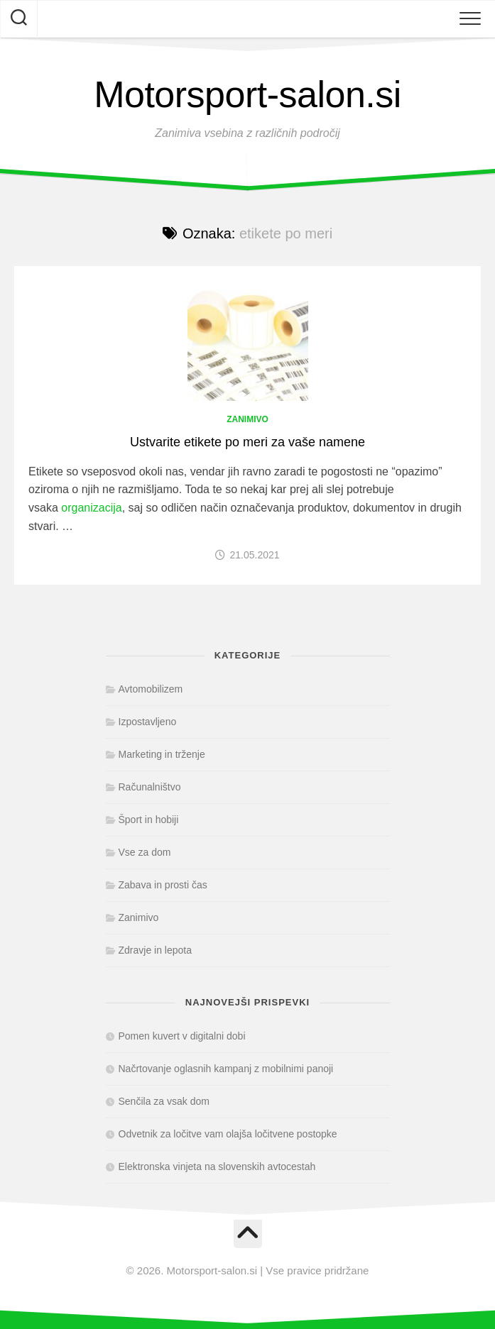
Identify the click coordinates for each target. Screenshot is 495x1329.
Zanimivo (247, 419)
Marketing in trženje (162, 754)
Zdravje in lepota (155, 950)
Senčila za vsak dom (164, 1101)
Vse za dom (145, 852)
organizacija (91, 508)
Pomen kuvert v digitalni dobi (182, 1036)
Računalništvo (150, 787)
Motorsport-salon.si (247, 94)
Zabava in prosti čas (163, 884)
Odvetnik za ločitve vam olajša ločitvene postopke (228, 1134)
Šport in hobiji (149, 819)
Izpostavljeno (148, 721)
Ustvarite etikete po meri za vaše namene (247, 442)
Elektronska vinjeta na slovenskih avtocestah (217, 1166)
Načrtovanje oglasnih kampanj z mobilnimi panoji (226, 1068)
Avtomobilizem (151, 689)
